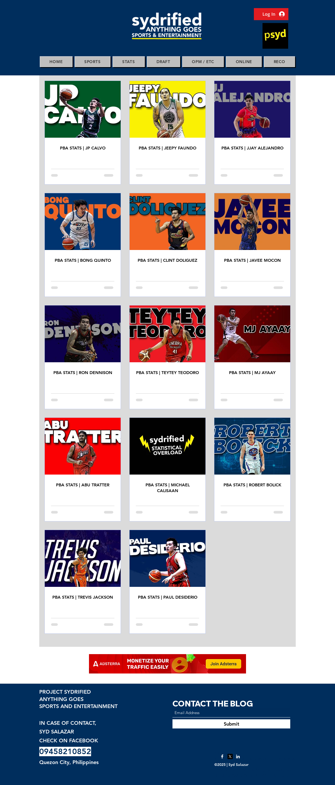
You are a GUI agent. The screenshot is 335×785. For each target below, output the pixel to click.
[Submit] (231, 723)
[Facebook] (222, 756)
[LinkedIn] (238, 756)
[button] (92, 61)
